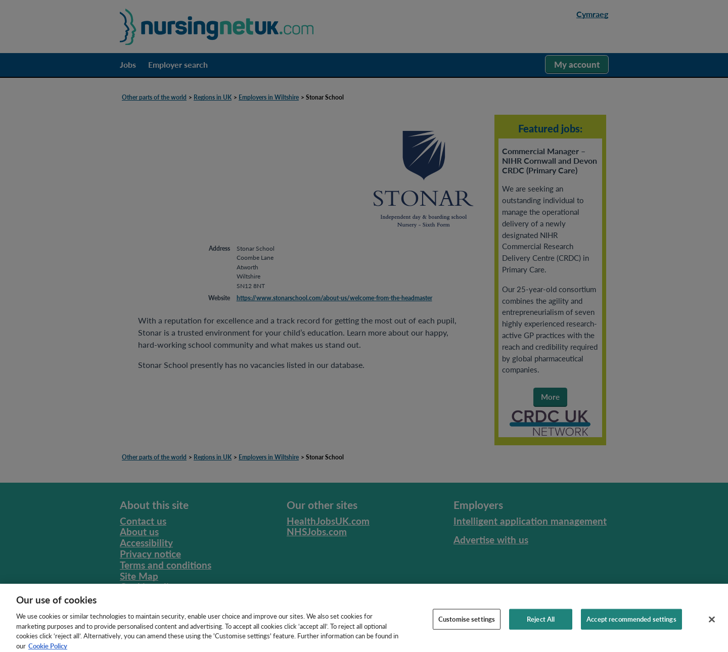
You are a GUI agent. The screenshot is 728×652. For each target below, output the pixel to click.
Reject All (541, 624)
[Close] (712, 624)
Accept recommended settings (631, 624)
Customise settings (466, 624)
